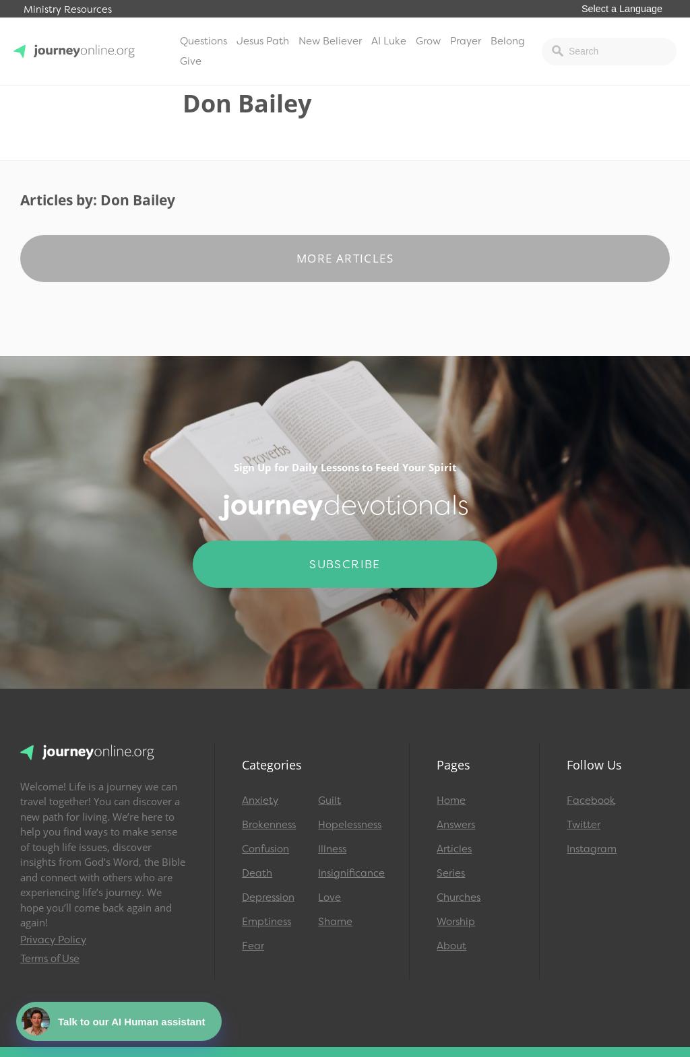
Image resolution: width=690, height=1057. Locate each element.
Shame (335, 921)
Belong (508, 41)
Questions (203, 41)
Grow (428, 41)
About (451, 946)
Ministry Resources (68, 9)
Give (190, 61)
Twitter (583, 824)
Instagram (592, 849)
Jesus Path (263, 41)
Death (257, 873)
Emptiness (266, 921)
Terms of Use (50, 958)
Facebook (591, 800)
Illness (332, 849)
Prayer (465, 41)
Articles (454, 849)
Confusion (265, 849)
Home (451, 800)
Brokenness (269, 824)
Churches (458, 897)
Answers (456, 824)
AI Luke (388, 41)
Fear (253, 946)
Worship (456, 921)
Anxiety (260, 800)
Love (329, 897)
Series (451, 873)
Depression (268, 897)
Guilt (329, 800)
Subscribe (345, 564)
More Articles (345, 258)
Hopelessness (349, 824)
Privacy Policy (53, 940)
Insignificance (350, 873)
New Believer (330, 41)
